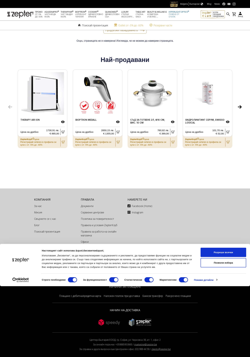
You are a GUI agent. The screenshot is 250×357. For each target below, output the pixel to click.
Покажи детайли (204, 350)
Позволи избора (223, 333)
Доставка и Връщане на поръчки (100, 265)
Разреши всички (223, 323)
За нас (38, 216)
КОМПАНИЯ (42, 210)
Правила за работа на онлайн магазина (98, 244)
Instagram (137, 223)
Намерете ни (137, 210)
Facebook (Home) (142, 216)
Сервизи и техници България (98, 258)
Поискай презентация (47, 242)
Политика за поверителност (97, 229)
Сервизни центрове (92, 223)
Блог (37, 235)
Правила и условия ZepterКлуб (99, 235)
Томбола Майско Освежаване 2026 (99, 273)
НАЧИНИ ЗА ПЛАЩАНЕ (125, 297)
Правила (87, 210)
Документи (87, 216)
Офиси (85, 252)
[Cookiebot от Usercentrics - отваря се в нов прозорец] (21, 350)
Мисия (38, 223)
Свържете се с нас (45, 229)
